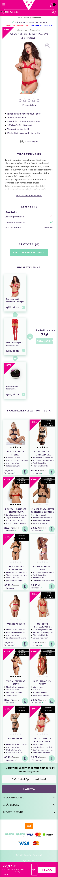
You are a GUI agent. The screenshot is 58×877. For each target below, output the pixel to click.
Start (20, 18)
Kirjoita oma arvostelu (29, 252)
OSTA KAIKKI (44, 341)
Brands (26, 18)
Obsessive (36, 18)
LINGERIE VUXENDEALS (41, 26)
